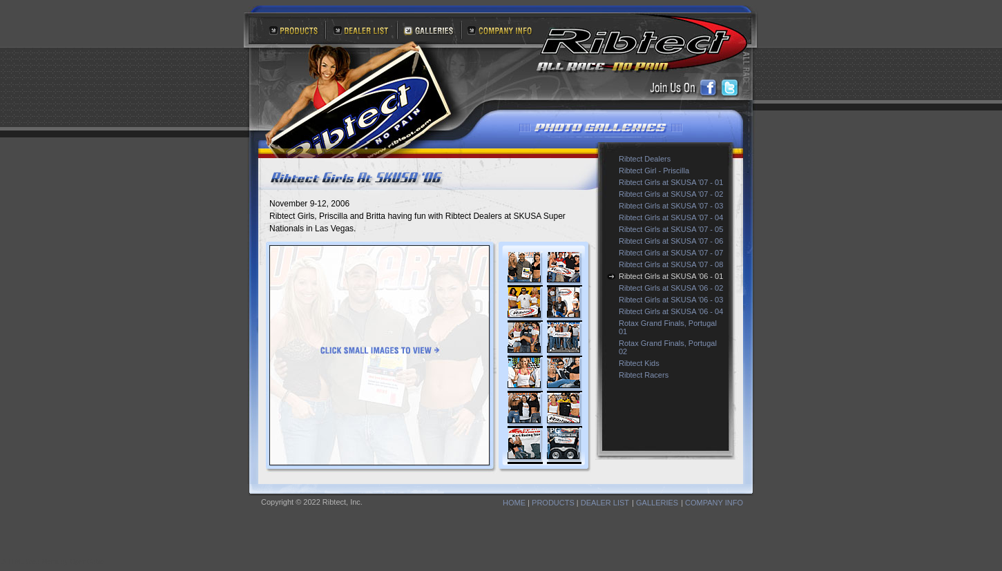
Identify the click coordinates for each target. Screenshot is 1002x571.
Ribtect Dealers (645, 159)
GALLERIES (657, 503)
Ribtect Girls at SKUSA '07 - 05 (671, 229)
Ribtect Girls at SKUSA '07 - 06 (671, 241)
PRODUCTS (553, 503)
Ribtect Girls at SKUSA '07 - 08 (671, 264)
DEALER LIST (605, 503)
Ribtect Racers (643, 375)
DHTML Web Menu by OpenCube (52, 561)
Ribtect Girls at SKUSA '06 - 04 (671, 311)
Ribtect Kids (639, 363)
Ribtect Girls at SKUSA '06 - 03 (671, 300)
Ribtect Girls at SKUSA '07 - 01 (671, 182)
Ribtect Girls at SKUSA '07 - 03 (671, 206)
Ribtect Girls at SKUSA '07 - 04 (671, 217)
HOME (514, 503)
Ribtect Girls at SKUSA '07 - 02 (671, 194)
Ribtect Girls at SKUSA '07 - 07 (671, 253)
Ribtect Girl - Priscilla (654, 170)
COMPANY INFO (714, 503)
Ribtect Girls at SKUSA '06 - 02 (671, 288)
